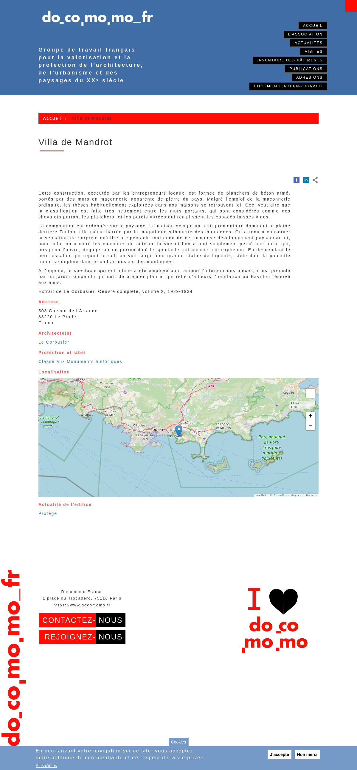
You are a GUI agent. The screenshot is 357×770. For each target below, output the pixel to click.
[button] (178, 431)
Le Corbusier (53, 342)
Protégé (47, 513)
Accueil (313, 26)
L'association (305, 34)
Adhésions (309, 77)
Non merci (307, 754)
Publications (306, 69)
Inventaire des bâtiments (290, 60)
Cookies (178, 742)
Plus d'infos (46, 765)
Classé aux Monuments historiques (80, 361)
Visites (314, 51)
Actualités (309, 43)
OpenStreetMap (285, 495)
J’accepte (279, 754)
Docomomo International (288, 85)
